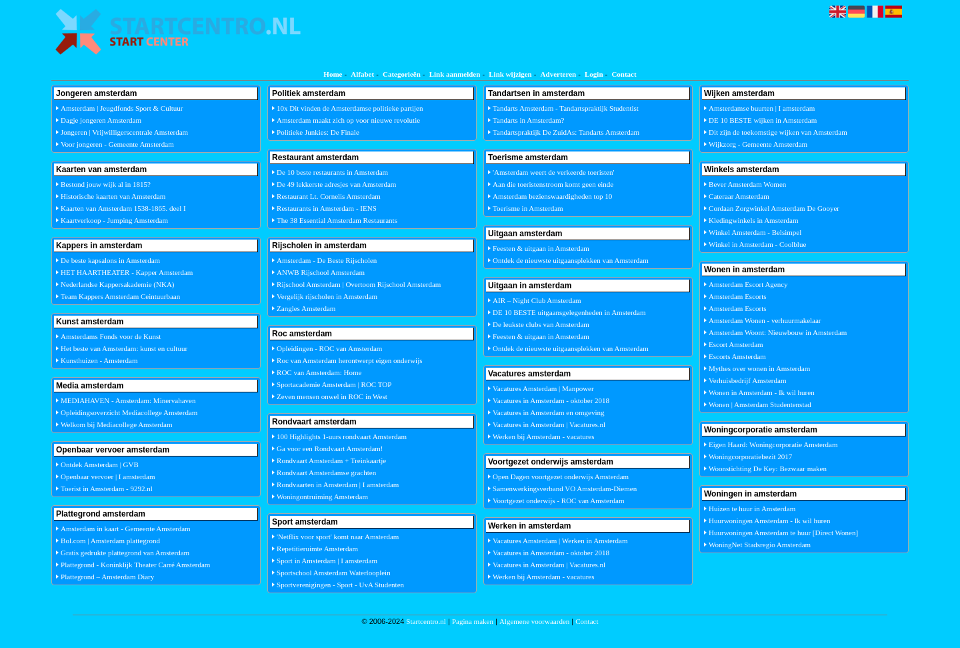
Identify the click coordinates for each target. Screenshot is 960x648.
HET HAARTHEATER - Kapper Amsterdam (127, 272)
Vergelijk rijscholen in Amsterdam (327, 296)
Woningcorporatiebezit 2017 (750, 456)
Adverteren (559, 74)
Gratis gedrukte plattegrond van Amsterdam (125, 553)
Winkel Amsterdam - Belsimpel (755, 232)
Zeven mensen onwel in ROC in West (332, 396)
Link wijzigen (510, 74)
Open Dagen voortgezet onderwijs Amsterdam (561, 476)
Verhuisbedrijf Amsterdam (747, 380)
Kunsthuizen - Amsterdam (99, 360)
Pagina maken (472, 621)
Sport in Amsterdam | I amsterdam (327, 561)
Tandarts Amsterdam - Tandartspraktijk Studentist (566, 108)
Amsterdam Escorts (737, 296)
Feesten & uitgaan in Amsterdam (541, 248)
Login (594, 74)
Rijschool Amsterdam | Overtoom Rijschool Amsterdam (359, 284)
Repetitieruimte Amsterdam (317, 549)
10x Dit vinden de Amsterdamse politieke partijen (350, 108)
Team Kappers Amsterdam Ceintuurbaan (120, 296)
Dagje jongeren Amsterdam (101, 120)
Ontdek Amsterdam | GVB (100, 464)
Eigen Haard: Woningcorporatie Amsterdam (773, 444)
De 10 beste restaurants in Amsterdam (332, 172)
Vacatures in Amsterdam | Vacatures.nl (549, 424)
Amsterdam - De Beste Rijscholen (327, 260)
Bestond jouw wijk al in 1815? (106, 184)
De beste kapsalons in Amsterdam (110, 260)
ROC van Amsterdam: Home (319, 372)
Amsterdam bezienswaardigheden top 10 (552, 196)
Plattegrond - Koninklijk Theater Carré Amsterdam (135, 565)
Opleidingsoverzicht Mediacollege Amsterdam (129, 412)
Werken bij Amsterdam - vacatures (543, 436)
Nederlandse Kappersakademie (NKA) (117, 284)
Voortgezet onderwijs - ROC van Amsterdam (558, 501)
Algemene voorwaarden (534, 621)
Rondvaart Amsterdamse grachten (326, 472)
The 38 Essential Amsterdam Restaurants (337, 220)
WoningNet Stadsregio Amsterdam (760, 545)
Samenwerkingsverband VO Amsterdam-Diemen (565, 488)
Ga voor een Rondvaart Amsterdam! (330, 448)
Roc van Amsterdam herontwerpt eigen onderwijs (349, 360)
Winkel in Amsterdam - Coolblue (757, 244)
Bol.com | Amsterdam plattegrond (110, 541)
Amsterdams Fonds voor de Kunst (111, 336)
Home (332, 74)
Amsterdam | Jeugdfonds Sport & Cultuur (122, 108)
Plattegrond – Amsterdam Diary (107, 577)
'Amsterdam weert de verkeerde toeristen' (553, 172)
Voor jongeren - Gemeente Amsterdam (117, 144)
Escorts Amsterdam (737, 356)
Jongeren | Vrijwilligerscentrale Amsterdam (124, 132)
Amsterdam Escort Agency (748, 284)
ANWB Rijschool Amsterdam (321, 272)
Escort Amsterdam (736, 344)
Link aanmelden (455, 74)
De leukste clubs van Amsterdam (541, 324)
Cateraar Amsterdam (739, 196)
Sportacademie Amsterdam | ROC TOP (334, 384)
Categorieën (402, 74)
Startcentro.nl (426, 621)
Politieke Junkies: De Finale (318, 132)
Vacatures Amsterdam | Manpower (543, 388)
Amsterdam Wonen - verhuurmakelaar (765, 320)
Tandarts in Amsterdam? (528, 120)
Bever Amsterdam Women (747, 184)
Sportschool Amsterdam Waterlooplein (334, 573)
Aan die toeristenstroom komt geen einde (553, 184)
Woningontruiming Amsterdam (322, 497)
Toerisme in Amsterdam (528, 208)
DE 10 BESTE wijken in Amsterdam (763, 120)
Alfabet (362, 74)
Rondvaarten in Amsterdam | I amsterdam (338, 484)
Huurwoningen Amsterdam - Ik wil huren (769, 521)
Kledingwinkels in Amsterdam (753, 220)
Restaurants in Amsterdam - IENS (327, 208)
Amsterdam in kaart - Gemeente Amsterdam (126, 529)
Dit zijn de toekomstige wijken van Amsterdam (778, 132)
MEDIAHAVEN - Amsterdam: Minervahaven (128, 400)
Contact (623, 74)
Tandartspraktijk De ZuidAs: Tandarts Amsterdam (566, 132)
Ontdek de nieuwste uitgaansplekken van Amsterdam (571, 260)
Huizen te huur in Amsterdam (752, 509)
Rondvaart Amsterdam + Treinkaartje (331, 460)
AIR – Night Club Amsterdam (537, 300)
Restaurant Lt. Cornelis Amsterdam (329, 196)
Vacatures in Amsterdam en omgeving (548, 412)
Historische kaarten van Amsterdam (113, 196)
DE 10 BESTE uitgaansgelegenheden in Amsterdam (569, 312)
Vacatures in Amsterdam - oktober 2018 (551, 400)
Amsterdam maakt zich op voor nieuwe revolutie (348, 120)
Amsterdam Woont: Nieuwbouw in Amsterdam (778, 332)
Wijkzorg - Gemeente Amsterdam (758, 144)
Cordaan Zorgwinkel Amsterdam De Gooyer (774, 208)
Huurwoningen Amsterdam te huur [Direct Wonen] (783, 533)
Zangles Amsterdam (306, 308)
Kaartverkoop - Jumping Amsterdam (114, 220)
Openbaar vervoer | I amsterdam (108, 476)
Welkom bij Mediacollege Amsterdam (116, 424)
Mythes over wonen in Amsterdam (759, 368)
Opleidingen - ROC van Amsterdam (329, 348)
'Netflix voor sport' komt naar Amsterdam (338, 537)
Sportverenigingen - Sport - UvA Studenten (340, 585)
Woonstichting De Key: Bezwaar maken (768, 468)
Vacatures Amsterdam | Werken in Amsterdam (560, 541)
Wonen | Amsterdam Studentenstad (760, 404)
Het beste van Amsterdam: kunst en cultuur (124, 348)
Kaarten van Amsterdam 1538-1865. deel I (123, 208)
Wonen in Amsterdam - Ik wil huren (762, 392)
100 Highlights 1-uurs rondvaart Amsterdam (342, 436)
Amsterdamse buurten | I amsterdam (762, 108)
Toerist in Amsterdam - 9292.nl (107, 488)
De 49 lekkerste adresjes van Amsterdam (336, 184)
